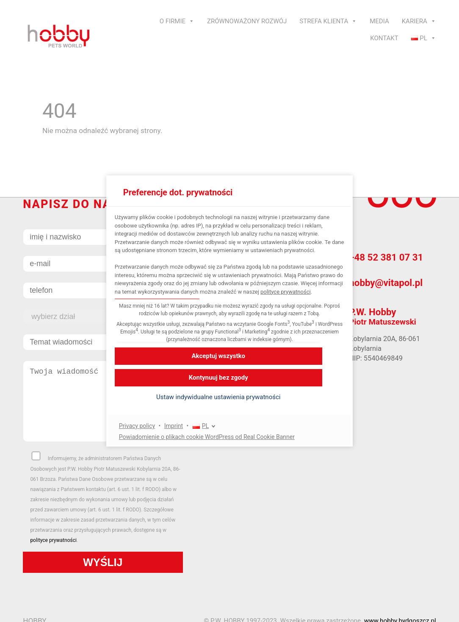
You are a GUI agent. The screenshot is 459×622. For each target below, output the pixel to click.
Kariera (419, 21)
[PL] (215, 434)
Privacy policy (148, 434)
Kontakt (384, 38)
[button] (229, 405)
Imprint (184, 434)
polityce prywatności (194, 300)
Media (379, 21)
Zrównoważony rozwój (247, 21)
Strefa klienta (328, 21)
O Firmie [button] (177, 21)
